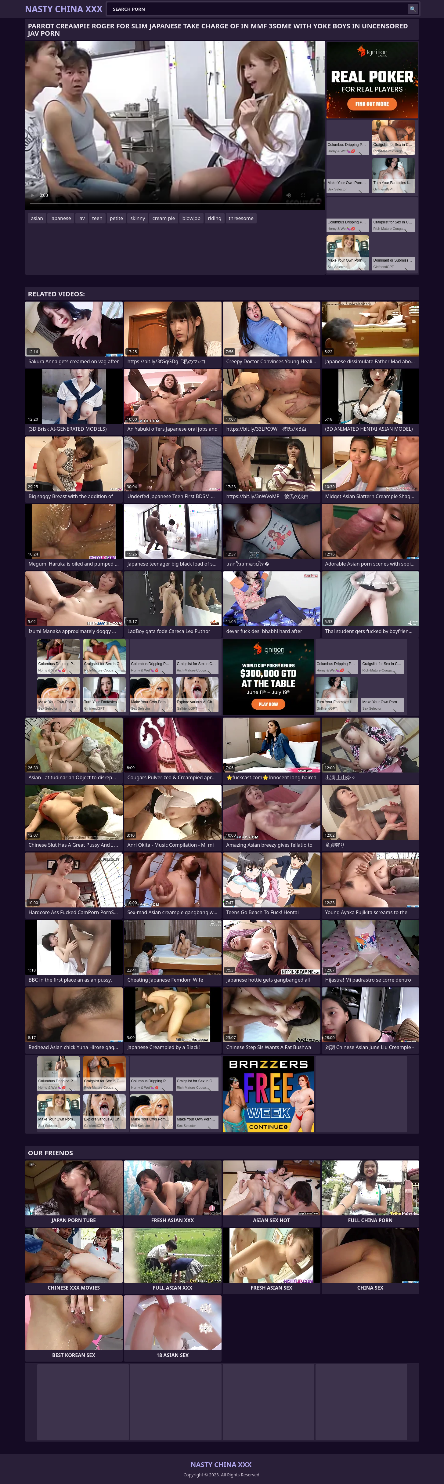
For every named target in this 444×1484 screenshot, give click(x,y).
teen (97, 218)
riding (214, 218)
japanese (60, 218)
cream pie (163, 218)
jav (81, 218)
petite (116, 218)
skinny (137, 218)
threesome (241, 218)
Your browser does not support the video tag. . (175, 125)
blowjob (191, 218)
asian (37, 218)
